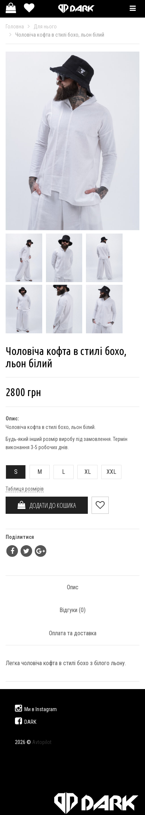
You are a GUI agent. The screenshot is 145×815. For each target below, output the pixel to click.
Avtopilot (42, 742)
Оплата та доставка (72, 633)
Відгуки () (72, 610)
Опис (72, 587)
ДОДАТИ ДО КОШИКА (47, 505)
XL (84, 471)
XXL (109, 471)
